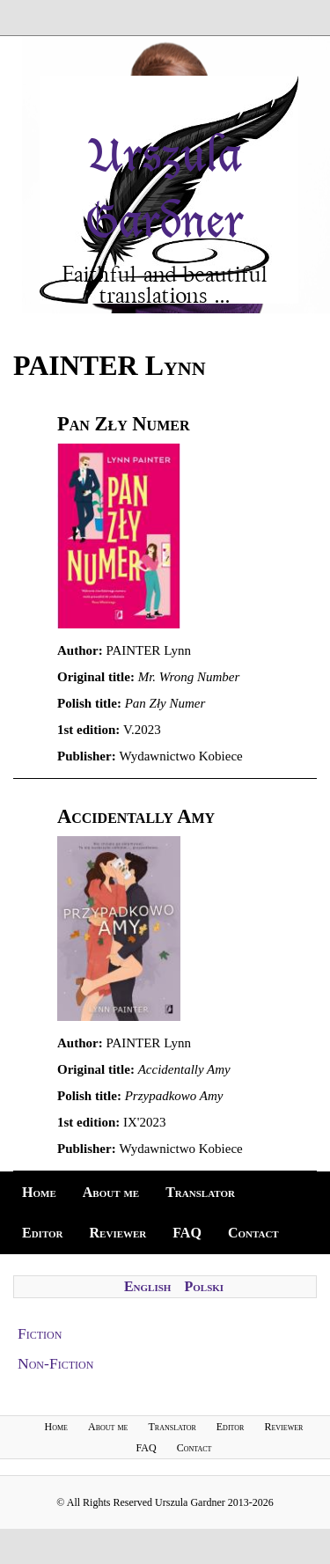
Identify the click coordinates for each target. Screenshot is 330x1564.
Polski (204, 1286)
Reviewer (118, 1232)
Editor (42, 1232)
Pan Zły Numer (123, 424)
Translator (200, 1192)
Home (39, 1192)
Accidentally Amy (136, 816)
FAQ (187, 1232)
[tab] (165, 1333)
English (147, 1286)
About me (111, 1192)
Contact (253, 1232)
